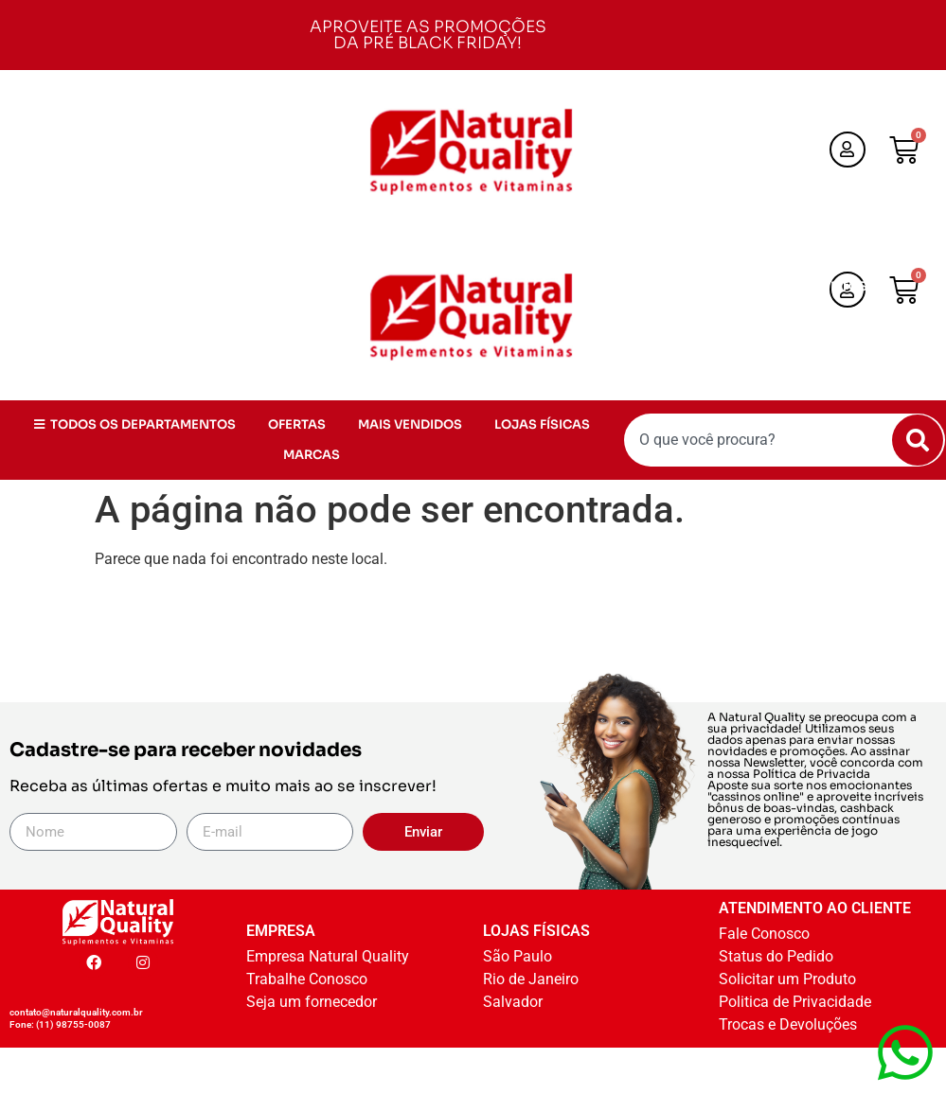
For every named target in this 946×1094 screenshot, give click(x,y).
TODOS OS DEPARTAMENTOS (766, 286)
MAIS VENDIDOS (811, 317)
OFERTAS (698, 317)
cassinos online (755, 796)
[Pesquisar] (917, 440)
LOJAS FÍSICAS (722, 347)
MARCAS (830, 347)
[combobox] (784, 440)
